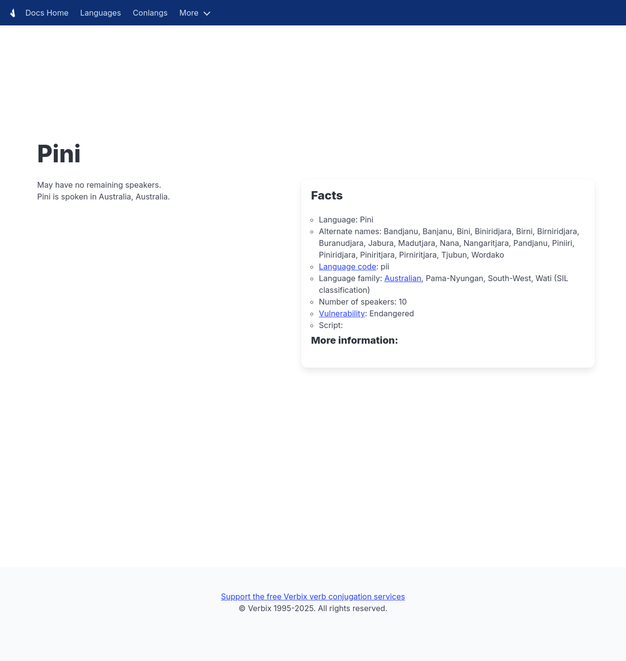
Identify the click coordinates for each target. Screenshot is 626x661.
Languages (100, 13)
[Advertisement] (293, 68)
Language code (347, 266)
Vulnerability (342, 313)
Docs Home (37, 13)
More (189, 13)
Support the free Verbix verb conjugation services (313, 596)
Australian (402, 278)
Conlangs (150, 13)
